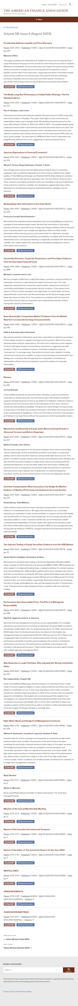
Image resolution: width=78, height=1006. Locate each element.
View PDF (9, 87)
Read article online (25, 87)
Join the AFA (52, 5)
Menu (39, 19)
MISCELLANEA (11, 871)
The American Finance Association (36, 10)
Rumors (7, 377)
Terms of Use (15, 992)
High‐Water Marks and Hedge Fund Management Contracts (32, 721)
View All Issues (11, 27)
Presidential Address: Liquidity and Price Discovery (28, 43)
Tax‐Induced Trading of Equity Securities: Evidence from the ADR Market (38, 544)
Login (44, 5)
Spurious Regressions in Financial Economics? (26, 152)
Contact (6, 992)
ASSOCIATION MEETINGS (16, 912)
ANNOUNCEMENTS (13, 891)
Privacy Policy (26, 992)
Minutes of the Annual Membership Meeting (25, 809)
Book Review (10, 775)
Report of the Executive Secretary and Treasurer (27, 829)
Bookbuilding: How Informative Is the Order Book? (27, 204)
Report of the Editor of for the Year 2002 (34, 850)
